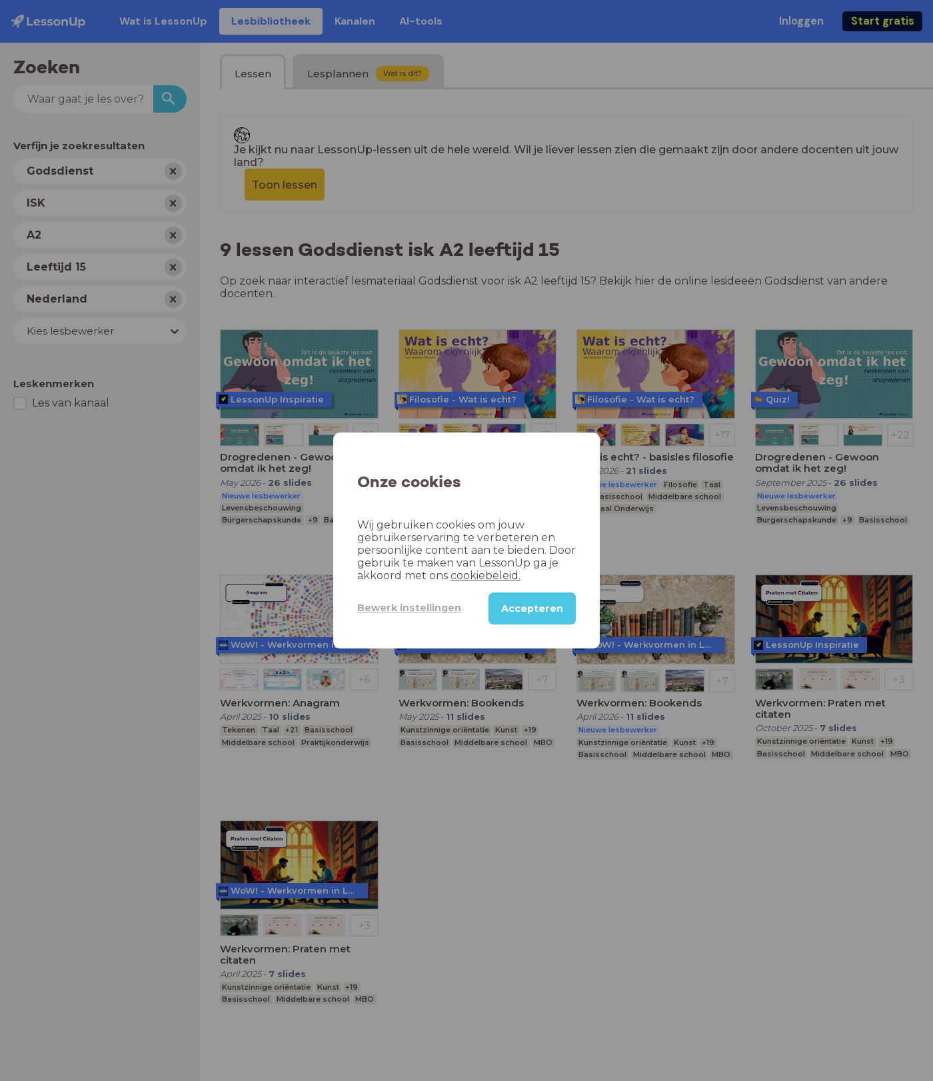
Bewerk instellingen (409, 608)
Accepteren (532, 608)
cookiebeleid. (485, 575)
